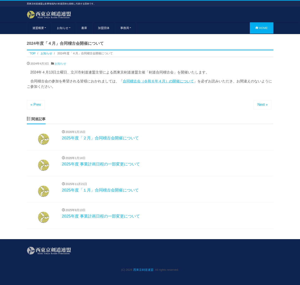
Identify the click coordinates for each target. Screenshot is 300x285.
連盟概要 (38, 28)
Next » (262, 104)
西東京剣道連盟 (143, 269)
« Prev (36, 104)
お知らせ (62, 28)
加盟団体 (103, 28)
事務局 (124, 28)
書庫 (84, 28)
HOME (261, 28)
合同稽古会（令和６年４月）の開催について (158, 81)
